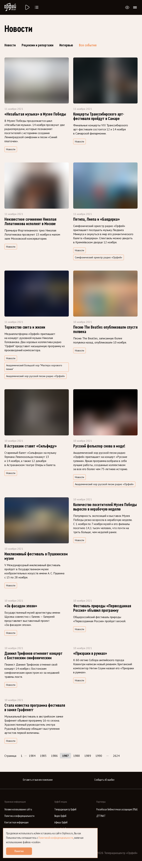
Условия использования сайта (18, 809)
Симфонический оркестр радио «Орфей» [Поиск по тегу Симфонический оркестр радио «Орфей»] (98, 257)
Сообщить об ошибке (104, 779)
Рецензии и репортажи (37, 45)
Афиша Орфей (60, 822)
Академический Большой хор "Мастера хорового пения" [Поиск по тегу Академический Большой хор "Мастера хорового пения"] (34, 367)
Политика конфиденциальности (19, 816)
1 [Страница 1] (21, 756)
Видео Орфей (60, 816)
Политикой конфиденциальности (55, 837)
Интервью (66, 45)
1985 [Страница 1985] (43, 756)
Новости (10, 45)
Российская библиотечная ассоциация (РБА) (117, 809)
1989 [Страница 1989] (87, 756)
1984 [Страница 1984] (32, 756)
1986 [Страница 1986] (54, 756)
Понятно (19, 851)
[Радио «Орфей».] (27, 7)
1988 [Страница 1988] (76, 756)
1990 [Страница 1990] (98, 756)
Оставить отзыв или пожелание (38, 779)
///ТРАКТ (101, 816)
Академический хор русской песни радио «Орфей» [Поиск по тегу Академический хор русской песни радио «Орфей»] (35, 376)
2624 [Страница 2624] (116, 756)
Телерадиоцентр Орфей (65, 809)
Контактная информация (16, 822)
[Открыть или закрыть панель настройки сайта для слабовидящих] (127, 7)
